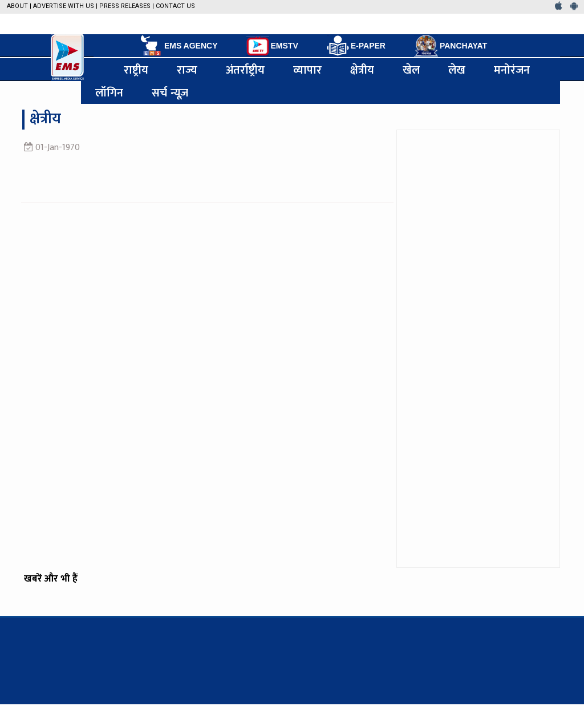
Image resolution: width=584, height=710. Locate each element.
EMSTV (272, 46)
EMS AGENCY (178, 46)
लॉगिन (109, 92)
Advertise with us (63, 6)
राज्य (187, 69)
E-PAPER (356, 46)
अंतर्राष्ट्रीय (245, 69)
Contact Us (175, 6)
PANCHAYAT (450, 46)
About (17, 6)
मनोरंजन (512, 69)
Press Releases (125, 6)
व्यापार (307, 69)
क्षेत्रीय (362, 69)
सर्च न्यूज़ (170, 92)
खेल (411, 69)
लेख (456, 69)
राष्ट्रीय (136, 69)
